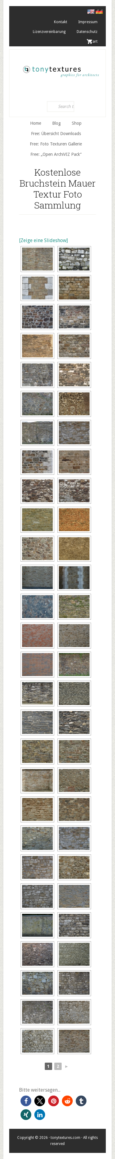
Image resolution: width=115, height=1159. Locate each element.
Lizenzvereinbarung (49, 32)
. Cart (93, 41)
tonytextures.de (60, 69)
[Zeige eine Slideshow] (43, 240)
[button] (26, 1101)
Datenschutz (87, 32)
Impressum (88, 22)
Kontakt (60, 22)
